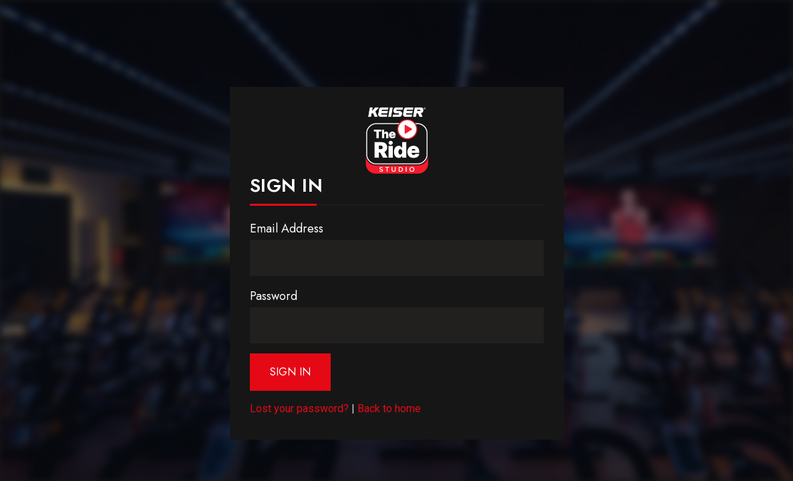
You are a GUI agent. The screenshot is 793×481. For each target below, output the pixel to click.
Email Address (286, 228)
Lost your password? (299, 408)
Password (273, 296)
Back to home (389, 408)
